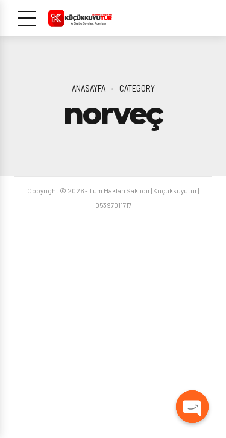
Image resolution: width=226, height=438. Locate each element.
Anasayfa (88, 88)
